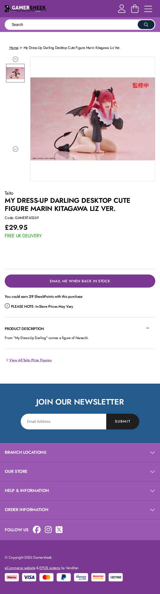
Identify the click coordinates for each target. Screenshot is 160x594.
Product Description (24, 328)
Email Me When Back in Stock (80, 281)
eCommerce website (20, 567)
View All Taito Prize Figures (28, 360)
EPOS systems (49, 567)
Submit (123, 421)
